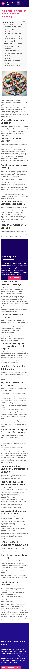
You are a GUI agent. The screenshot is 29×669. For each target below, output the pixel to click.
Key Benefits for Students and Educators (14, 45)
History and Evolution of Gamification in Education (14, 30)
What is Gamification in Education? (13, 24)
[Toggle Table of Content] (23, 22)
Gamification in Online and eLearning (13, 38)
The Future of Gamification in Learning (14, 63)
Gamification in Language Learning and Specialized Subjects (14, 40)
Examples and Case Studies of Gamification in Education (11, 51)
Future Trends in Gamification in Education (12, 61)
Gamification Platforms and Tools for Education (13, 57)
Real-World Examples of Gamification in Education (14, 54)
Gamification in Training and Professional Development (14, 47)
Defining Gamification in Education (13, 26)
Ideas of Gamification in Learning (12, 33)
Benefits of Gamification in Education (13, 43)
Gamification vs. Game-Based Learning (14, 28)
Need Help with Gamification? (11, 35)
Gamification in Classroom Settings (13, 36)
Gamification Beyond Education (12, 65)
